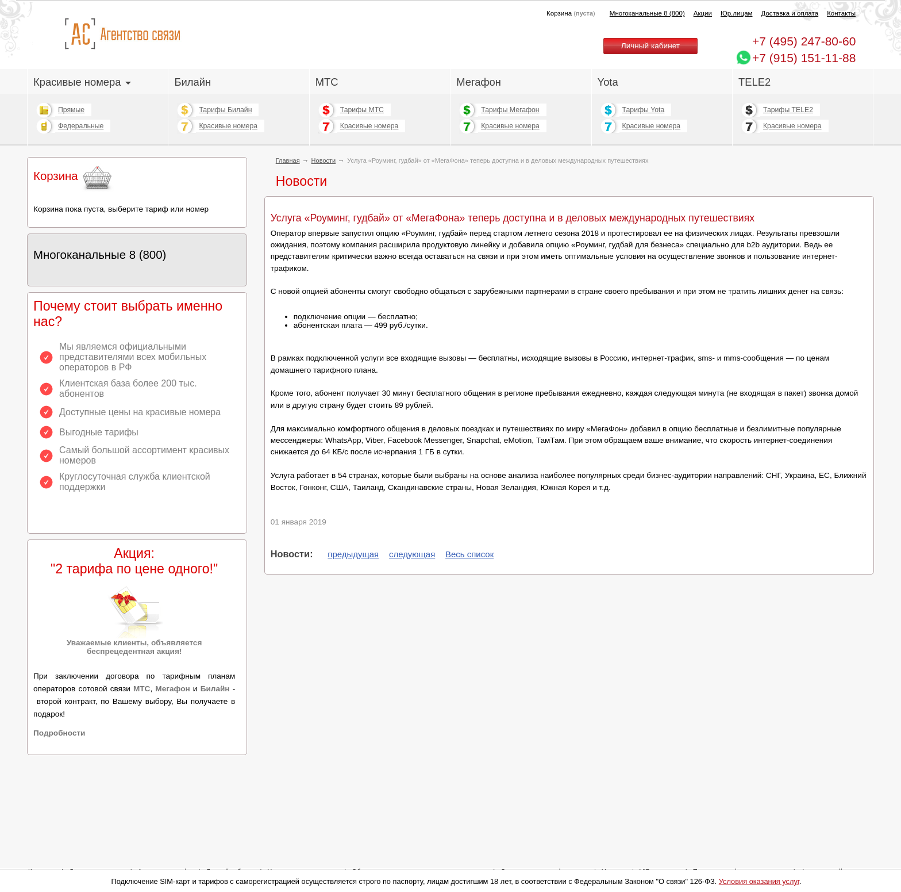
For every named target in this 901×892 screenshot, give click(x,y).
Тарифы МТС (362, 110)
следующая (412, 554)
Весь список (469, 554)
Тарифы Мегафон (510, 110)
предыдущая (353, 554)
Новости (323, 160)
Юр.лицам (736, 13)
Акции (703, 13)
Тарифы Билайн (225, 110)
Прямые (71, 110)
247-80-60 (804, 41)
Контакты (841, 13)
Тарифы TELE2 (788, 110)
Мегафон (478, 82)
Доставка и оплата (790, 13)
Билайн (192, 82)
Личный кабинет (650, 45)
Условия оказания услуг (759, 881)
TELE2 (754, 82)
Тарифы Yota (643, 110)
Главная (288, 160)
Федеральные (80, 126)
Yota (608, 82)
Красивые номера (82, 82)
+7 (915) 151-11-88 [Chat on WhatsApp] (804, 57)
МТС (326, 82)
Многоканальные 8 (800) (647, 13)
